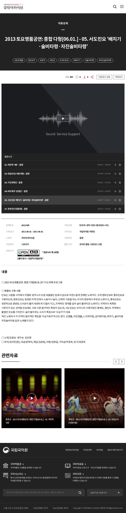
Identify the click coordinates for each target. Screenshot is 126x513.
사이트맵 (99, 450)
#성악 (42, 60)
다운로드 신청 (104, 77)
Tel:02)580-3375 (40, 508)
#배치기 (77, 60)
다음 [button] (122, 361)
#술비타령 (89, 60)
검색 (80, 492)
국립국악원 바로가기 (115, 450)
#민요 (52, 60)
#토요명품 (19, 60)
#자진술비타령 (105, 60)
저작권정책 (87, 450)
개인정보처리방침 (72, 450)
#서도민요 (64, 60)
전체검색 (115, 7)
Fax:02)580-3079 (60, 508)
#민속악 (31, 60)
